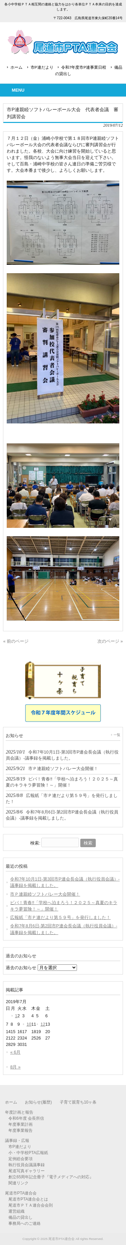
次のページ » (110, 641)
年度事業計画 (20, 1124)
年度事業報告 (20, 1130)
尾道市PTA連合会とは (28, 1199)
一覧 (117, 735)
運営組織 (16, 1211)
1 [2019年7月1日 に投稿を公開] (16, 1015)
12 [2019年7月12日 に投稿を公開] (42, 1024)
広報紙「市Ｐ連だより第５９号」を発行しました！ (60, 917)
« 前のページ (16, 641)
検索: (35, 842)
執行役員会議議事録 (26, 1164)
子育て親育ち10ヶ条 (78, 1102)
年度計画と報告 (19, 1112)
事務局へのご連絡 (24, 1223)
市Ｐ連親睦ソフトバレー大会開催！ (45, 894)
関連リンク (18, 1183)
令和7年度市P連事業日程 (83, 67)
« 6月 (15, 1052)
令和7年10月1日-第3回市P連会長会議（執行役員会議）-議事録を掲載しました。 (65, 882)
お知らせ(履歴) (38, 1102)
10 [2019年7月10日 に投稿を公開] (29, 1024)
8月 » (15, 1067)
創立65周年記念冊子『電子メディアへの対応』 (50, 1177)
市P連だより (42, 67)
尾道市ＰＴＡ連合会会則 (30, 1205)
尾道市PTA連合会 (21, 1193)
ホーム (16, 67)
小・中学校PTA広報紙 (28, 1152)
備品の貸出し (20, 1217)
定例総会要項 (20, 1158)
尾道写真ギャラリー (26, 1171)
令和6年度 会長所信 (26, 1118)
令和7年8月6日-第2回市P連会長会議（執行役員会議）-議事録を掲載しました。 (63, 929)
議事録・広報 (17, 1140)
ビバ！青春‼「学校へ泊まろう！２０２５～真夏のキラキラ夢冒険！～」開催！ (63, 906)
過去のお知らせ (21, 967)
